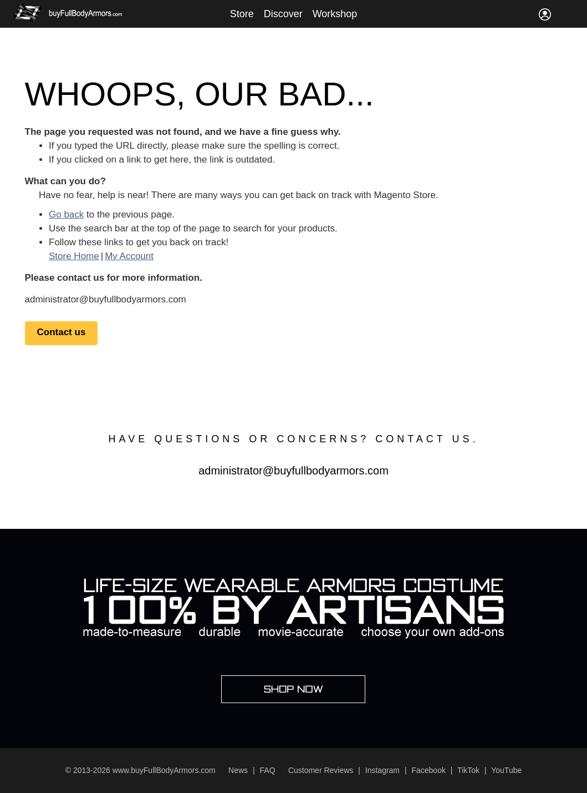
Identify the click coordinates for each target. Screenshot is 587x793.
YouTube (506, 770)
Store (242, 13)
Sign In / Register (545, 14)
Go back (66, 214)
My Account (129, 256)
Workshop (335, 13)
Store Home (74, 256)
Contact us (61, 332)
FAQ (267, 770)
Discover (283, 13)
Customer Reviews (320, 770)
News (238, 770)
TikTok (468, 770)
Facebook (428, 770)
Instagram (382, 770)
